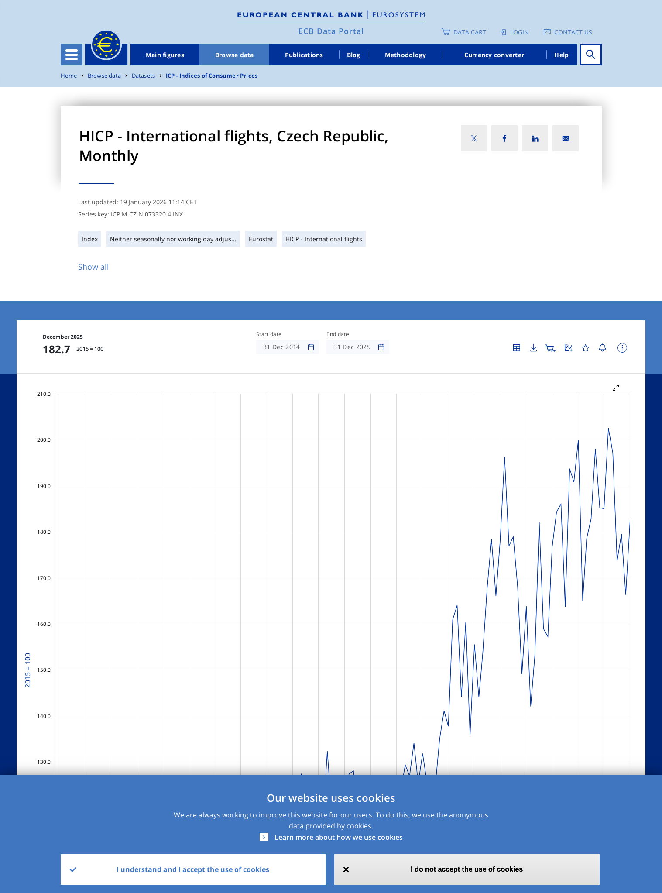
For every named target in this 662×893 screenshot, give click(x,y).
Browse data (234, 55)
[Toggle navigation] (71, 54)
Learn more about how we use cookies (338, 837)
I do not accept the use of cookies (467, 869)
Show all (93, 266)
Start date (268, 334)
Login (519, 32)
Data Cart (469, 32)
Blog (353, 55)
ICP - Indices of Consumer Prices (212, 75)
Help (561, 55)
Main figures (165, 55)
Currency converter (494, 55)
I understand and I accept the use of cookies (193, 869)
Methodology (405, 55)
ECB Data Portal (331, 31)
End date (337, 334)
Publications (304, 55)
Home (69, 75)
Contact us (573, 32)
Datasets (143, 75)
